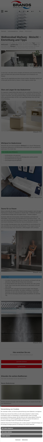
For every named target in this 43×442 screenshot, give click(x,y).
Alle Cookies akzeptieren (7, 428)
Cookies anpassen (6, 435)
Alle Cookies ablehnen (7, 432)
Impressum (17, 439)
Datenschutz (25, 439)
